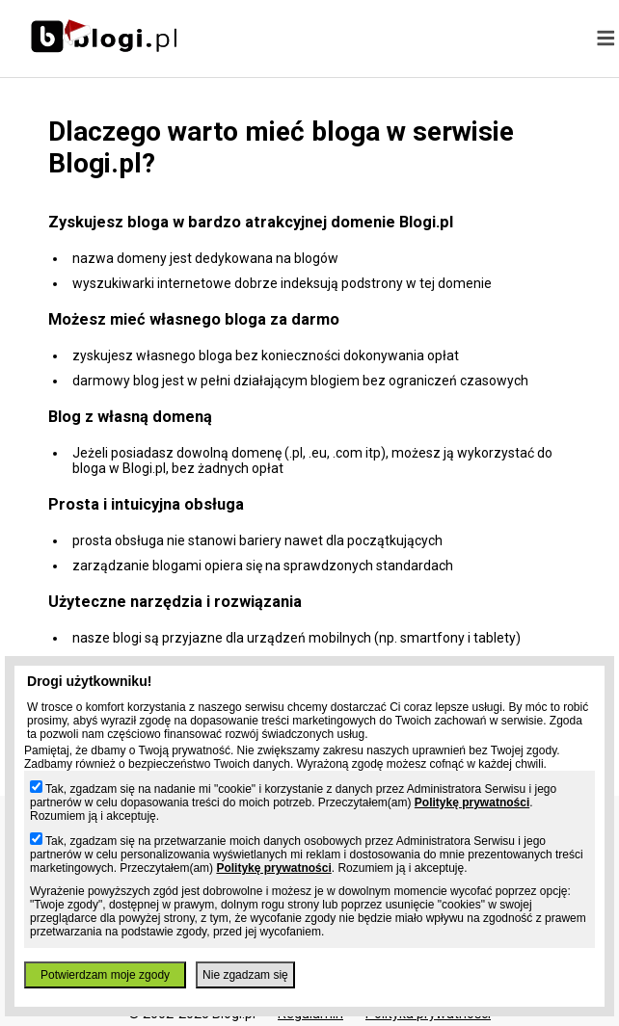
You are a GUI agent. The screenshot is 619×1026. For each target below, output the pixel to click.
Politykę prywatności (472, 802)
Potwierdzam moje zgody (105, 975)
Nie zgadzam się (245, 975)
